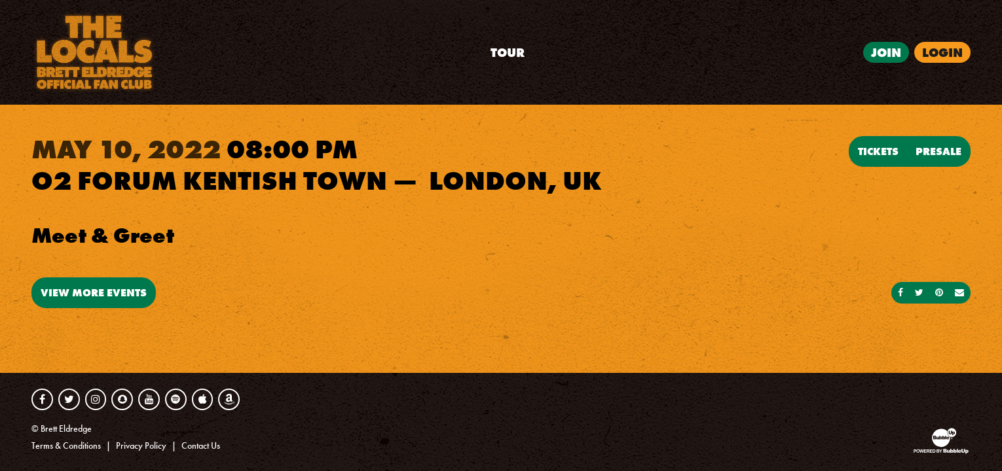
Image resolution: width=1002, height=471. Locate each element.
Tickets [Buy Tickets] (878, 151)
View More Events (94, 292)
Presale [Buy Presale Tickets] (938, 151)
